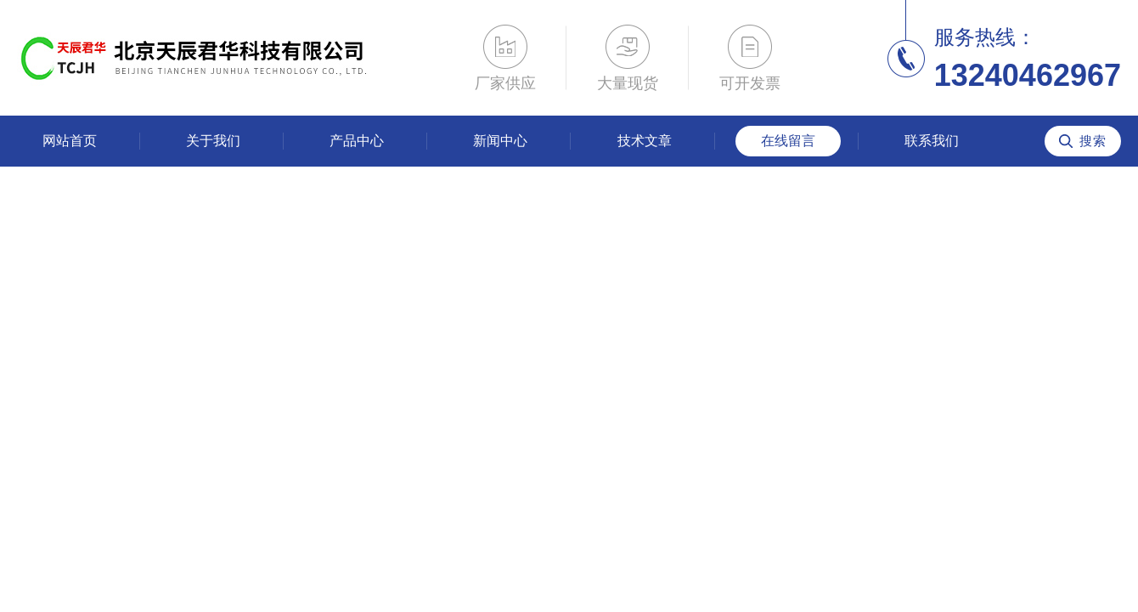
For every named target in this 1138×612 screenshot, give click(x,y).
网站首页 (69, 140)
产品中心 (357, 140)
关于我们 (213, 140)
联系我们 (931, 140)
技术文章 (644, 140)
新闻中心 (500, 140)
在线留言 (788, 140)
